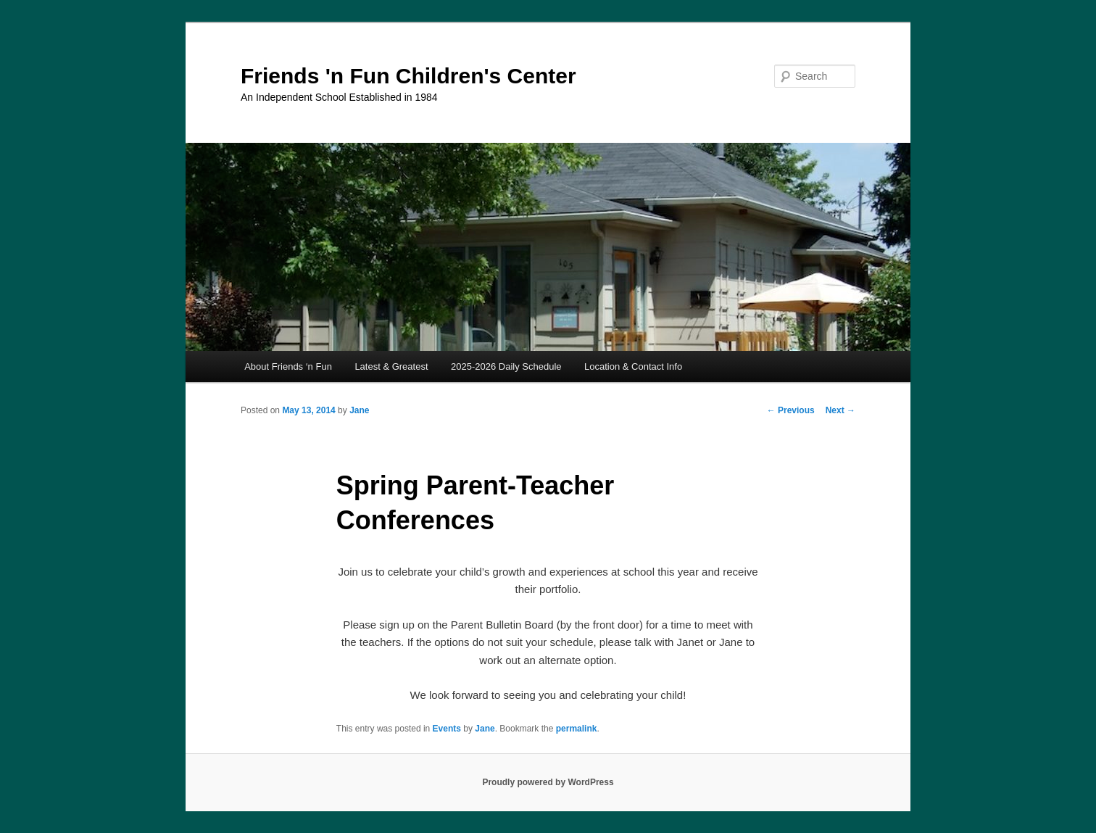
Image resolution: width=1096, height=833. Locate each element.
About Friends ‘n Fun (288, 366)
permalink (576, 729)
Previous (791, 410)
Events (447, 729)
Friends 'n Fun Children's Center (408, 76)
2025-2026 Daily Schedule (506, 366)
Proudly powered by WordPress (547, 782)
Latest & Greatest (391, 366)
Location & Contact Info (633, 366)
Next (840, 410)
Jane (359, 410)
